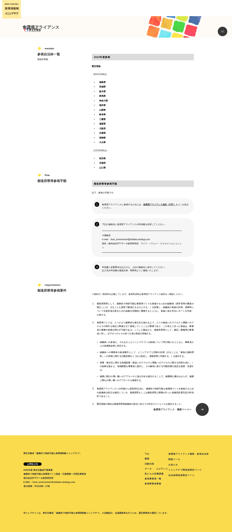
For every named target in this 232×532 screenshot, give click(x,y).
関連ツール (174, 459)
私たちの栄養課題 (154, 473)
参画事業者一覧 (153, 478)
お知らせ (173, 464)
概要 (147, 458)
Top (147, 453)
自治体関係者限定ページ (181, 475)
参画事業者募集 (153, 483)
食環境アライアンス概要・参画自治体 (188, 453)
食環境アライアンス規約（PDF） (159, 204)
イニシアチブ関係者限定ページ (185, 469)
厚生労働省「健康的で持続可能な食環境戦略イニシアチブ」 (52, 453)
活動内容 (149, 463)
